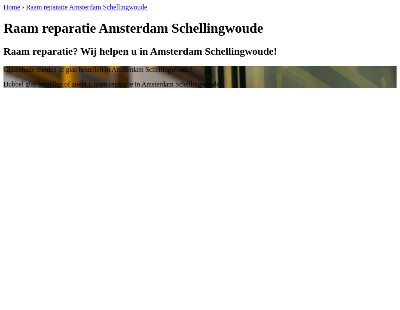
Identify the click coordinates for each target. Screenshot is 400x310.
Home (11, 7)
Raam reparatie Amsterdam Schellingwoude (86, 7)
